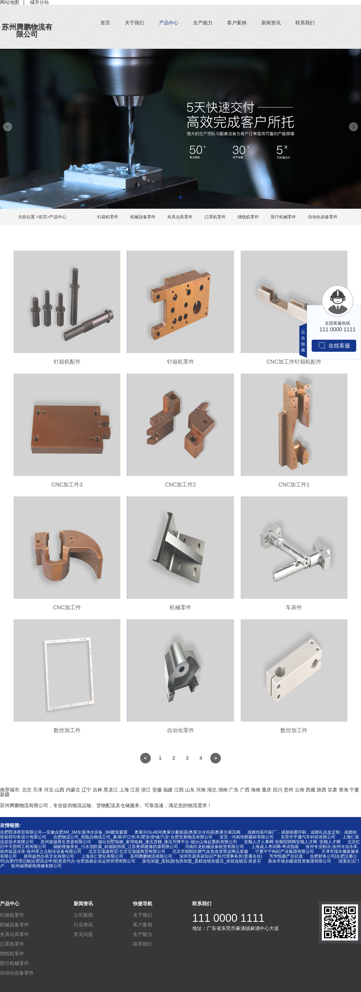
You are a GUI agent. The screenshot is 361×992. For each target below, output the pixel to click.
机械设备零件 (143, 216)
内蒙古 (73, 789)
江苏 (135, 789)
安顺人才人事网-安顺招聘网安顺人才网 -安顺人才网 (292, 841)
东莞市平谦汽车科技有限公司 (308, 836)
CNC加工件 (67, 610)
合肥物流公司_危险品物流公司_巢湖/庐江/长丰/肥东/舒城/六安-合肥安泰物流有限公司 (133, 836)
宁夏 (354, 789)
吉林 (97, 789)
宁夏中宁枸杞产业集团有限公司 (284, 851)
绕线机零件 (248, 216)
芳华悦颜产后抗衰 (286, 856)
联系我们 (305, 22)
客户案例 (236, 22)
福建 (168, 789)
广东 (234, 789)
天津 (37, 789)
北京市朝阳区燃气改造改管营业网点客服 (210, 851)
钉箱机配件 (67, 365)
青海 (343, 789)
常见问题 (83, 934)
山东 (190, 789)
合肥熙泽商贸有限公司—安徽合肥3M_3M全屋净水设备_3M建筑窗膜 (64, 832)
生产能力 (202, 22)
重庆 (266, 789)
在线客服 (334, 345)
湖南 (223, 789)
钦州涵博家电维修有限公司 (36, 865)
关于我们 (134, 22)
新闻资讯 (271, 22)
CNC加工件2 (180, 488)
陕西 (321, 789)
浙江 (146, 789)
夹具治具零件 (180, 216)
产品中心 (168, 22)
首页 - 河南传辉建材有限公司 (247, 836)
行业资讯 (83, 924)
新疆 (5, 794)
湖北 (212, 789)
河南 (201, 789)
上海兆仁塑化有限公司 (102, 856)
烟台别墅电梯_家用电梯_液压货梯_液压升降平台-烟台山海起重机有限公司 (167, 841)
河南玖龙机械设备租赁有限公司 (214, 846)
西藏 (310, 789)
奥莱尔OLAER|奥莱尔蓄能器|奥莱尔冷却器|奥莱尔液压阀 (187, 832)
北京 (27, 789)
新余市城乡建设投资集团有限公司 (299, 861)
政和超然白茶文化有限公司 (49, 856)
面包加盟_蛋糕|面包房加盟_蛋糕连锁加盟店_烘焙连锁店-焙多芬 (201, 861)
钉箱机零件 (107, 216)
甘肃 (332, 789)
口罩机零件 (215, 216)
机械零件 (180, 610)
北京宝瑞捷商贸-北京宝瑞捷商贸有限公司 (127, 851)
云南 (299, 789)
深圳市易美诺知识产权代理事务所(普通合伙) (220, 856)
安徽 (157, 789)
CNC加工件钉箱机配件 (294, 365)
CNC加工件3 (66, 488)
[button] (180, 197)
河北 (49, 789)
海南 (256, 789)
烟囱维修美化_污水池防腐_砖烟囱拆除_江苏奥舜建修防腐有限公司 (115, 846)
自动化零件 (180, 733)
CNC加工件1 (294, 488)
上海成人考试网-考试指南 (275, 846)
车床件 (294, 610)
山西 (59, 789)
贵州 (288, 789)
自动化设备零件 (323, 216)
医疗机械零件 (283, 216)
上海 (124, 789)
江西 (179, 789)
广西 (245, 789)
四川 (277, 789)
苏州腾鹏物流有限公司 (27, 30)
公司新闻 (83, 915)
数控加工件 (67, 733)
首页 (105, 22)
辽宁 (86, 789)
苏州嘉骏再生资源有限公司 (66, 841)
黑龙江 (110, 789)
